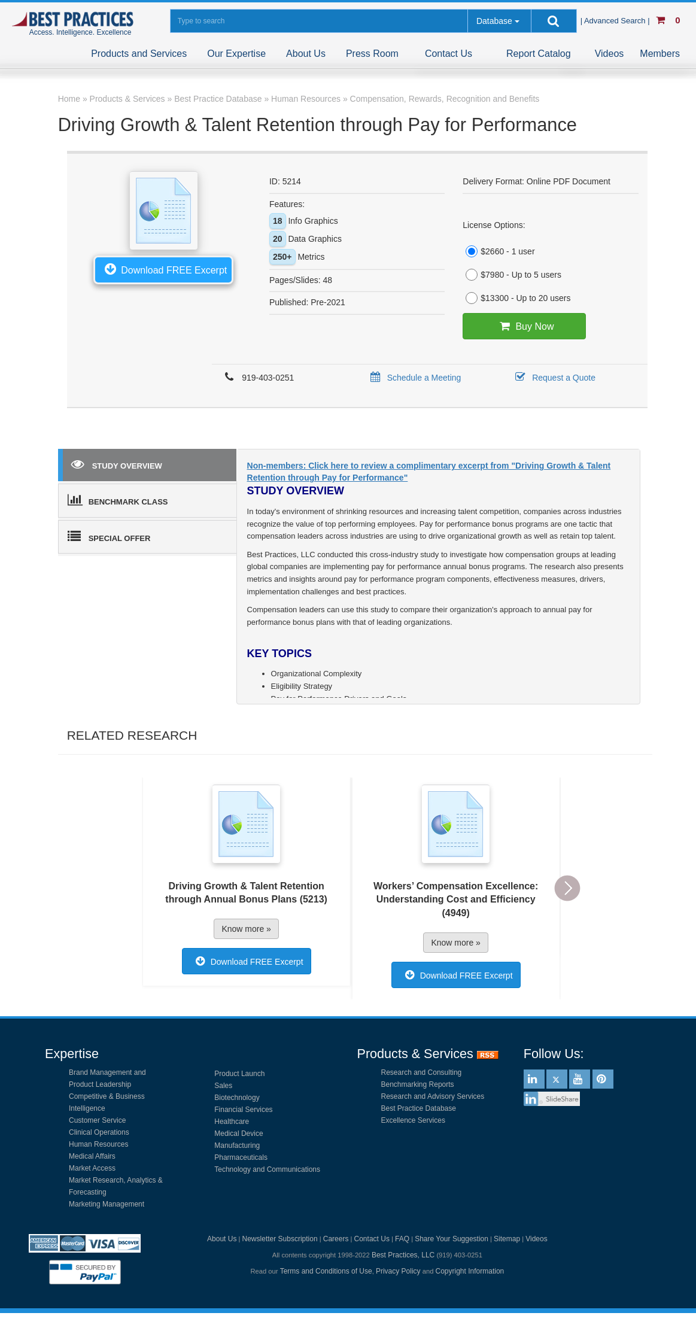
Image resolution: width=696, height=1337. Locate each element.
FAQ (402, 1239)
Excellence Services (413, 1120)
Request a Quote (553, 377)
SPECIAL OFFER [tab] (109, 536)
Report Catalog (538, 53)
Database (494, 21)
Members (660, 53)
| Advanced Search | (616, 20)
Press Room (372, 53)
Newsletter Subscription (280, 1239)
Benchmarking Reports (417, 1084)
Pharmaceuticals (241, 1157)
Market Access (92, 1168)
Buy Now (524, 326)
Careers (336, 1239)
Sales (223, 1085)
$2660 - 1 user (498, 251)
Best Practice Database (418, 1108)
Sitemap (507, 1239)
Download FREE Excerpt (163, 268)
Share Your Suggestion (451, 1239)
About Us (306, 53)
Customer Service (97, 1120)
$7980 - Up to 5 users (512, 275)
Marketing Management (106, 1204)
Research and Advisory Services (433, 1096)
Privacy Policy (398, 1271)
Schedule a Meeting (413, 377)
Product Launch (239, 1073)
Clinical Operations (99, 1132)
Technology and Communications (267, 1169)
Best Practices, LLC (403, 1255)
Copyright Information (470, 1271)
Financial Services (243, 1109)
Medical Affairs (92, 1156)
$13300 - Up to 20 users (516, 298)
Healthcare (231, 1121)
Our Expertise (236, 53)
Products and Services (139, 53)
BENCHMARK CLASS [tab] (118, 499)
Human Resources (98, 1144)
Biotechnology (236, 1097)
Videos (609, 53)
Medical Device (238, 1133)
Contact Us (448, 53)
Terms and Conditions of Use (326, 1271)
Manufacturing (237, 1145)
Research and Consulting (421, 1072)
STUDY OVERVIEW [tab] (116, 463)
